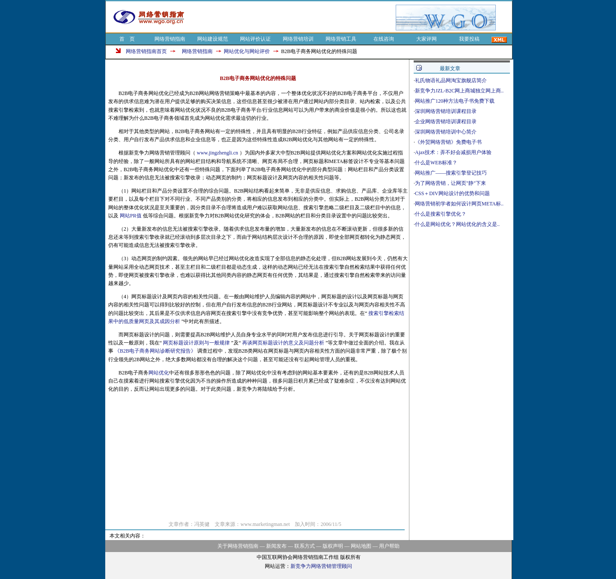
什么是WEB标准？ (436, 163)
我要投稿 (469, 39)
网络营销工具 (341, 39)
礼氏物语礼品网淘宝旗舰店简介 (451, 80)
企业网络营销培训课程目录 (446, 122)
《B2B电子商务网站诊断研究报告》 (156, 351)
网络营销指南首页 (146, 51)
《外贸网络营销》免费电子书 (448, 142)
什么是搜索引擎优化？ (440, 214)
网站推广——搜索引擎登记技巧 (451, 173)
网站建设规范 (212, 39)
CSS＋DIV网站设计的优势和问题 (452, 193)
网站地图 (361, 546)
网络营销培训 (298, 39)
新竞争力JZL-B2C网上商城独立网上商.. (459, 91)
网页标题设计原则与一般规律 (197, 343)
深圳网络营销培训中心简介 (446, 132)
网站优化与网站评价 (247, 51)
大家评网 (426, 39)
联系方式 (304, 546)
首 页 (127, 39)
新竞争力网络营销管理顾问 (321, 566)
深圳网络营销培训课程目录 (446, 111)
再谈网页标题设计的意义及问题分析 (284, 343)
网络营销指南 (169, 39)
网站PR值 (131, 216)
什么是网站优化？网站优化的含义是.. (457, 224)
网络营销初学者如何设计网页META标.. (459, 204)
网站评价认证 (255, 39)
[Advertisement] (294, 17)
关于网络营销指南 (237, 546)
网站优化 (158, 373)
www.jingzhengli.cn (218, 153)
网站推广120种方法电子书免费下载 (455, 101)
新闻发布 (276, 546)
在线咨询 (383, 39)
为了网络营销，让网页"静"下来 (450, 183)
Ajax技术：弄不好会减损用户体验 (453, 152)
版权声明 (333, 546)
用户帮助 (389, 546)
